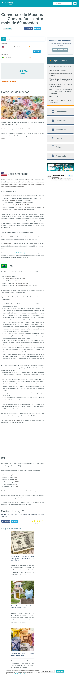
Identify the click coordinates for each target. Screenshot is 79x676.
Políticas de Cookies (20, 673)
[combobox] (22, 47)
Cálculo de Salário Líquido (58, 97)
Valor (2, 36)
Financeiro (7, 28)
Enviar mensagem (60, 50)
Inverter (36, 51)
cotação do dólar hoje (19, 253)
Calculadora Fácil (7, 3)
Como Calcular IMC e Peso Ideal (60, 66)
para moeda (4, 54)
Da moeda (4, 43)
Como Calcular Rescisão (58, 70)
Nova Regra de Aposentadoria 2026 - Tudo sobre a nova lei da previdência (61, 91)
